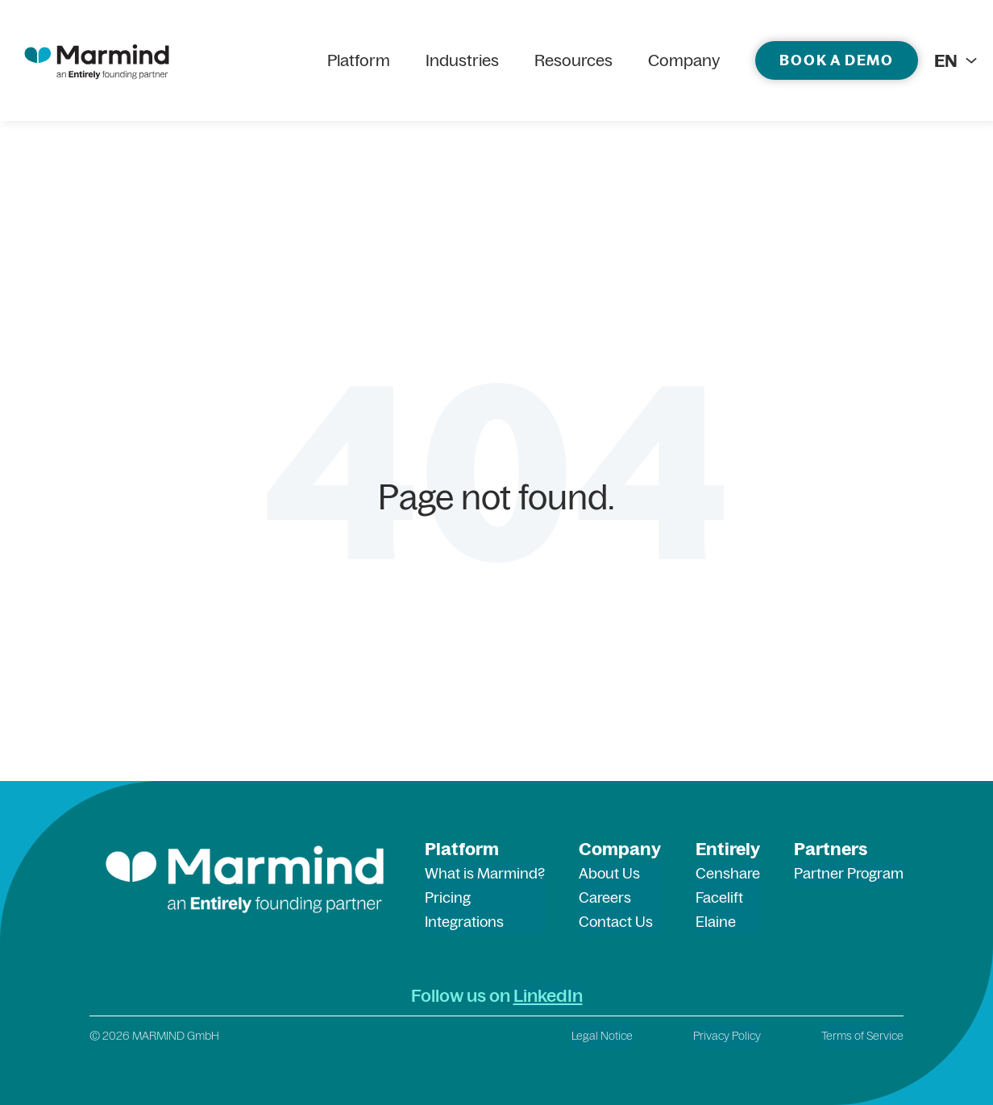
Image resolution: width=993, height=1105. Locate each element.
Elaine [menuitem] (716, 921)
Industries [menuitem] (462, 60)
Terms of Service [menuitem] (862, 1035)
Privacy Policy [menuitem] (727, 1035)
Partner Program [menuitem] (849, 873)
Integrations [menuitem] (464, 921)
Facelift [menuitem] (719, 897)
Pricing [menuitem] (448, 897)
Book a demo (836, 60)
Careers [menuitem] (605, 897)
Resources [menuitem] (573, 60)
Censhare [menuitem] (728, 873)
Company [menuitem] (684, 60)
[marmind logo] (96, 60)
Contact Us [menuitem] (616, 921)
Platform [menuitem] (358, 60)
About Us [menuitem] (609, 873)
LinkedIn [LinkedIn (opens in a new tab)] (548, 995)
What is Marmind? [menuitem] (485, 873)
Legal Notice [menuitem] (602, 1035)
